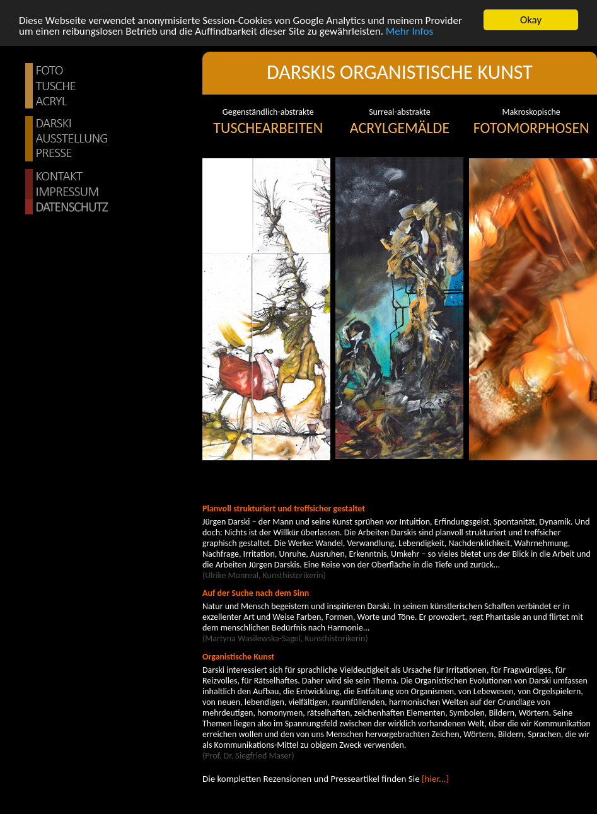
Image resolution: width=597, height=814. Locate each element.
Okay (531, 19)
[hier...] (434, 778)
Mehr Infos (409, 30)
